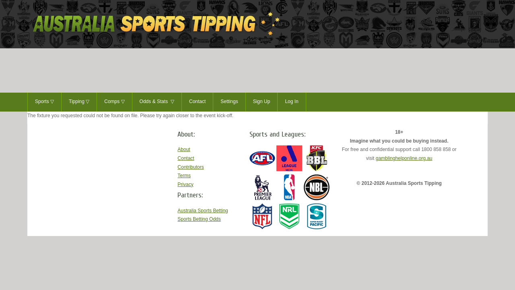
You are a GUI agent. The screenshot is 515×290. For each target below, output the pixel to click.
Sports (44, 101)
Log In (291, 101)
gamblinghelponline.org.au (404, 158)
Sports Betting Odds (198, 219)
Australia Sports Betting (202, 210)
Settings (229, 101)
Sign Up (261, 101)
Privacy (185, 184)
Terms (184, 175)
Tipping (79, 101)
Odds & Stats (157, 101)
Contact (197, 101)
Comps (114, 101)
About (183, 149)
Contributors (190, 167)
